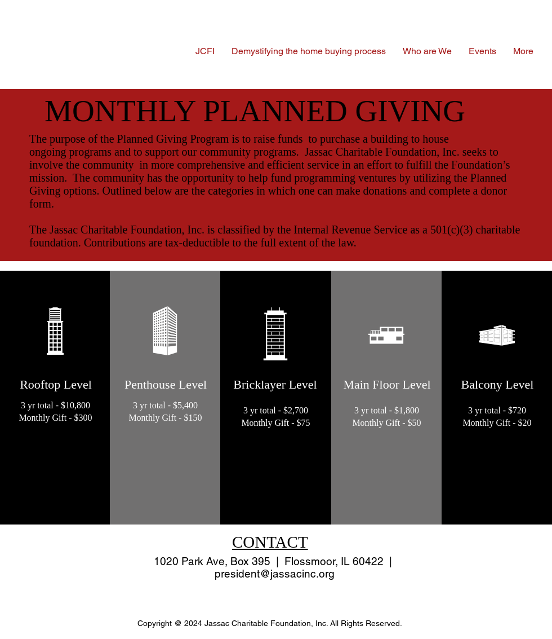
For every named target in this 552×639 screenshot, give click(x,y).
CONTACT (270, 542)
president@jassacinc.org (275, 573)
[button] (427, 51)
